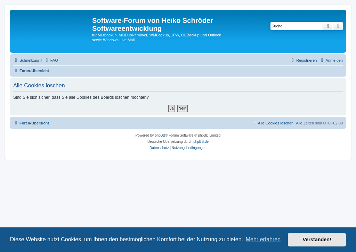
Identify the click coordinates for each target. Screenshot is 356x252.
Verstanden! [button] (317, 239)
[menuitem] (51, 60)
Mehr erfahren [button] (263, 239)
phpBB (160, 135)
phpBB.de (201, 142)
